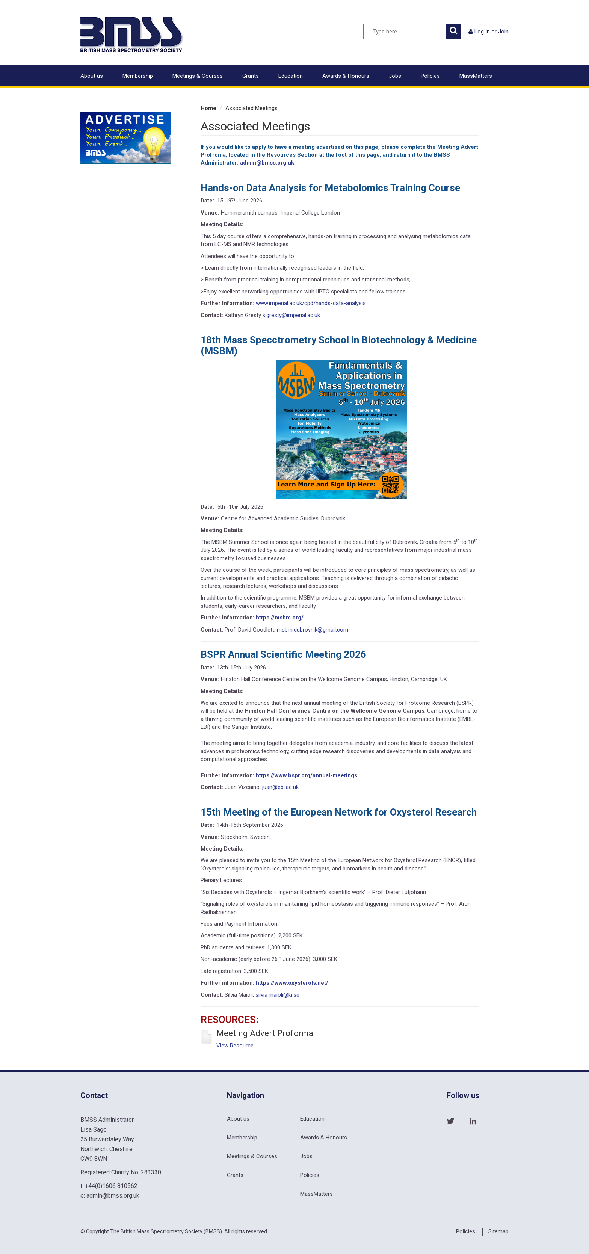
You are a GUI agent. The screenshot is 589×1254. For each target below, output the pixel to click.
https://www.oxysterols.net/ (292, 982)
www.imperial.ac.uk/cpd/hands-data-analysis (311, 303)
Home (208, 108)
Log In (482, 31)
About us (91, 76)
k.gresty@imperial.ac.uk (291, 315)
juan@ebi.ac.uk (280, 787)
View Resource (235, 1045)
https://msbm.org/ (280, 617)
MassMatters (475, 76)
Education (290, 76)
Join (503, 31)
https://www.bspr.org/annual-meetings (306, 775)
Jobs (395, 76)
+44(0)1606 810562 (111, 1185)
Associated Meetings (251, 108)
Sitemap (498, 1231)
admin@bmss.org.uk (267, 162)
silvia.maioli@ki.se (277, 994)
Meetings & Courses (197, 76)
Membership (137, 76)
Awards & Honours (345, 76)
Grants (250, 76)
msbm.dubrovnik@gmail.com (312, 629)
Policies (430, 76)
